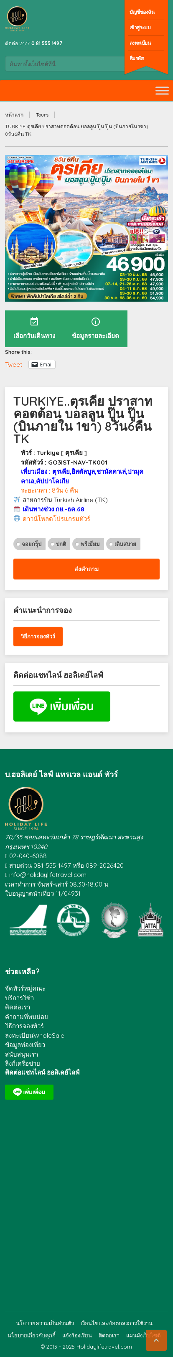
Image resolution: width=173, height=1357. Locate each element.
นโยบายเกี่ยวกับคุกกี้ (32, 1335)
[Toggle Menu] (162, 90)
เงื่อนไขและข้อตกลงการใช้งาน (117, 1323)
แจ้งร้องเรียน (77, 1335)
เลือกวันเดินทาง (34, 328)
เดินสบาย (125, 544)
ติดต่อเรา (17, 1007)
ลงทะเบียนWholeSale (34, 1035)
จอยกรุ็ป (31, 544)
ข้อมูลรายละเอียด (95, 328)
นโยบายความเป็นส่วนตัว (45, 1323)
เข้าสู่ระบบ (140, 27)
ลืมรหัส (137, 58)
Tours (42, 115)
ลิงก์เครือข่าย (22, 1063)
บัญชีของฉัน (142, 12)
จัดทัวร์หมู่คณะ (25, 988)
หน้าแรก (14, 115)
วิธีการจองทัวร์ (38, 636)
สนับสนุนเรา (21, 1054)
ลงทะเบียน (140, 43)
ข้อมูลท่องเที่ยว (25, 1045)
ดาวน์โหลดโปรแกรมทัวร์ (56, 519)
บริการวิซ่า (19, 998)
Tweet (13, 364)
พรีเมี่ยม (90, 544)
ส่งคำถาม (86, 569)
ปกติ (61, 544)
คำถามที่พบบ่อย (26, 1017)
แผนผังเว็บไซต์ (143, 1335)
